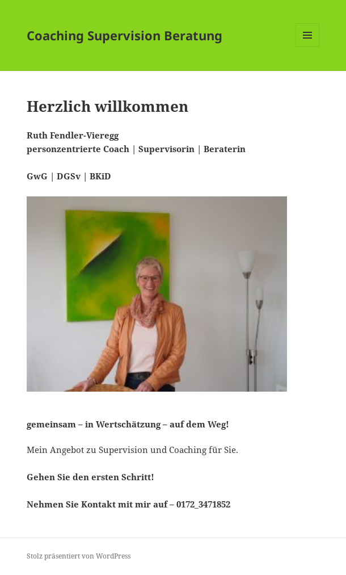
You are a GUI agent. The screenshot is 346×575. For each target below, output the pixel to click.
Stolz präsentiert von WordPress (78, 556)
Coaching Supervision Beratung (124, 35)
